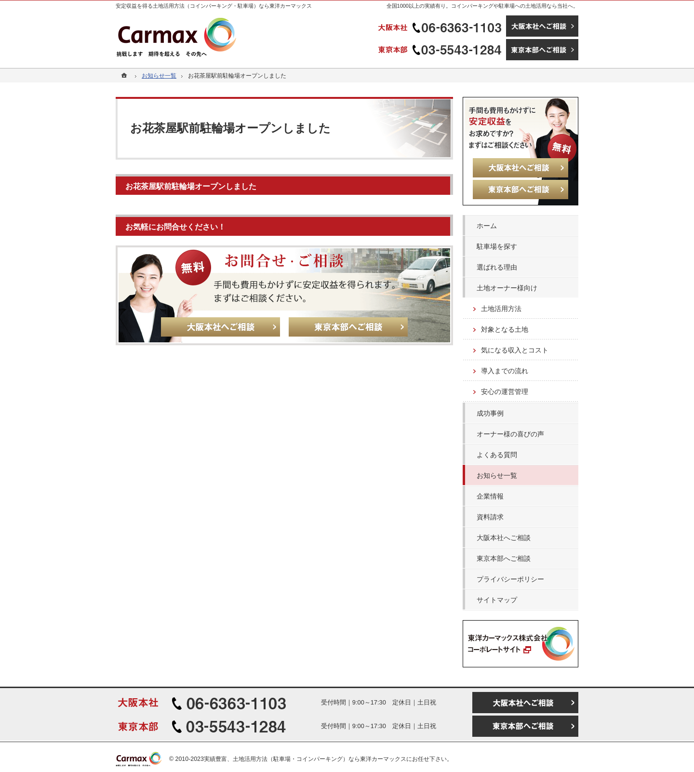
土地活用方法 (501, 308)
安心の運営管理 (504, 391)
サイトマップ (497, 600)
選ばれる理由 (497, 267)
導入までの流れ (504, 371)
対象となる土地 (504, 329)
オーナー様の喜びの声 (510, 434)
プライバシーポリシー (510, 579)
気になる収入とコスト (514, 350)
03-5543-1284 (441, 49)
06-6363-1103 (441, 26)
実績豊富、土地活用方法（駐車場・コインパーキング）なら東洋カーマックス (305, 759)
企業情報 (490, 496)
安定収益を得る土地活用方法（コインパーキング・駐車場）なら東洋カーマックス (214, 6)
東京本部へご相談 (504, 558)
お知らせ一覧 (497, 475)
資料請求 (490, 517)
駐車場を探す (497, 246)
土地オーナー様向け (507, 288)
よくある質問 (497, 455)
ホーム (487, 226)
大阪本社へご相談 (504, 538)
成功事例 (490, 413)
